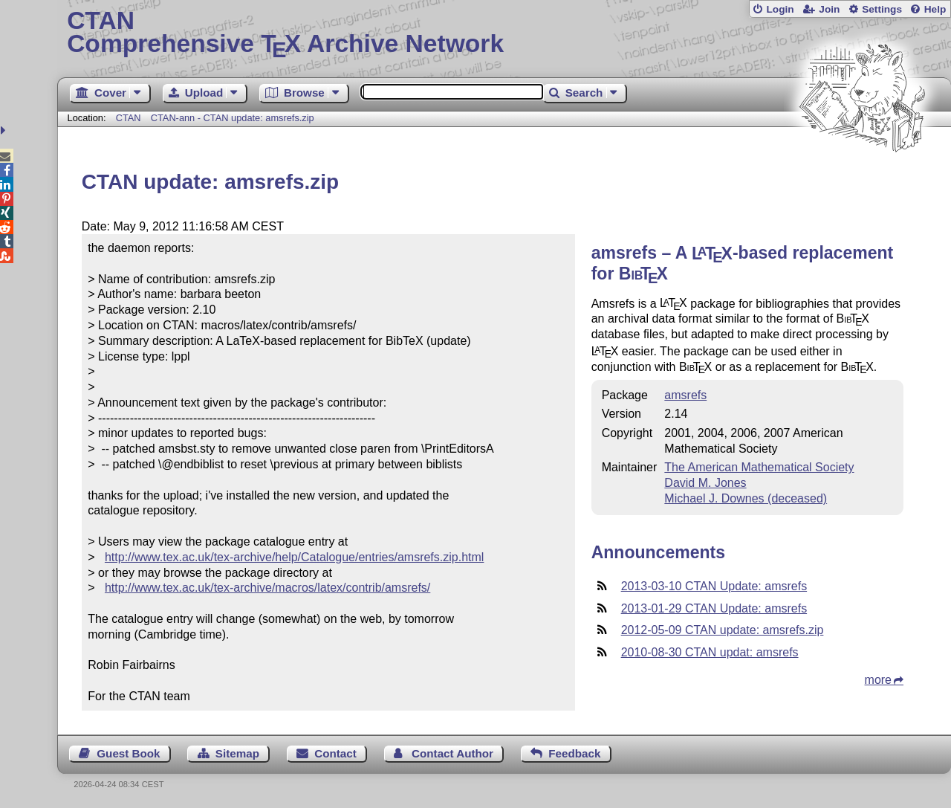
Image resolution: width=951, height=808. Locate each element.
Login (779, 9)
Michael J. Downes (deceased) (745, 498)
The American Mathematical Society (759, 467)
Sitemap (237, 753)
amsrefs (685, 395)
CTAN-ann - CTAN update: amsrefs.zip (232, 117)
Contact (335, 753)
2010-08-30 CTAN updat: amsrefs (710, 652)
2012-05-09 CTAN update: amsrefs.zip (722, 630)
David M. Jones (705, 482)
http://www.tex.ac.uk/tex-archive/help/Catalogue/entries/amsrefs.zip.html (294, 557)
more (878, 679)
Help (935, 9)
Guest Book (128, 753)
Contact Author (452, 753)
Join (829, 9)
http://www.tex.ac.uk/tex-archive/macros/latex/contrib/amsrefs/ (267, 587)
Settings (882, 9)
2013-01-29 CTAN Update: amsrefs (714, 608)
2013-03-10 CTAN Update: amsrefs (714, 586)
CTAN (128, 117)
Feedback (574, 753)
